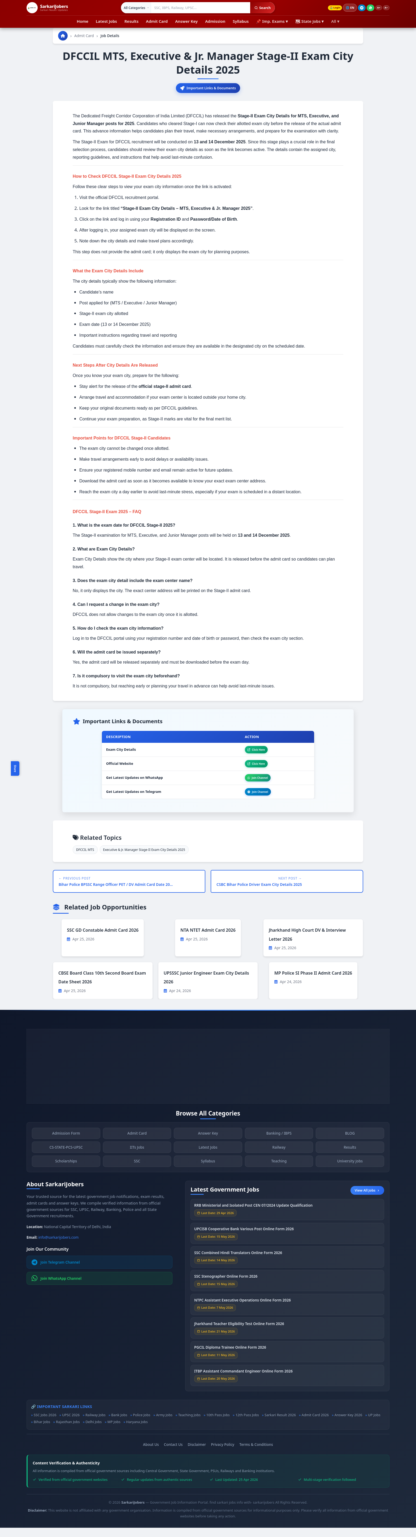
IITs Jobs (137, 1159)
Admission (215, 21)
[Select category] (133, 7)
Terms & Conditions (256, 1453)
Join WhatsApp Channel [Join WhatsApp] (57, 1287)
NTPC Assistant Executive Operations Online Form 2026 (242, 1312)
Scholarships (66, 1173)
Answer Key (186, 21)
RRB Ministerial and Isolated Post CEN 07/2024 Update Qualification (253, 1218)
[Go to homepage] (63, 36)
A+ (376, 8)
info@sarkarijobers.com (58, 1246)
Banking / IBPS (279, 1146)
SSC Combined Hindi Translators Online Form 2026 (238, 1265)
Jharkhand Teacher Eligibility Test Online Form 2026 (239, 1336)
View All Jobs (367, 1199)
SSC (137, 1173)
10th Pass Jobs (218, 1424)
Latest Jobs (106, 21)
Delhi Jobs (93, 1431)
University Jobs (350, 1173)
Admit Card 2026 (315, 1424)
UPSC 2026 (71, 1424)
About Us (151, 1453)
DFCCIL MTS (85, 859)
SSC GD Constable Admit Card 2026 (102, 939)
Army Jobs (164, 1424)
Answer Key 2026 (348, 1424)
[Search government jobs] (197, 7)
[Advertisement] (208, 1075)
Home (82, 21)
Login (329, 8)
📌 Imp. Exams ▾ (272, 21)
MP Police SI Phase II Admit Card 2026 (313, 982)
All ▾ (335, 21)
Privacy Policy (222, 1453)
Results (131, 21)
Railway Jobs (95, 1424)
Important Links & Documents (208, 88)
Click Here (250, 752)
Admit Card (157, 21)
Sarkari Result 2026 (280, 1424)
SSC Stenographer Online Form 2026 (225, 1289)
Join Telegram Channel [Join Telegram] (56, 1271)
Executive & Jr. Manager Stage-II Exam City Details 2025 (144, 859)
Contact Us (173, 1453)
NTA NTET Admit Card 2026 (208, 939)
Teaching (279, 1173)
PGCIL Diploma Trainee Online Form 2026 (230, 1360)
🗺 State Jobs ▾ (309, 21)
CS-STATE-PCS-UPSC (66, 1159)
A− (385, 8)
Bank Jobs (119, 1424)
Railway (279, 1159)
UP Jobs (374, 1424)
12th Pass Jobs (247, 1424)
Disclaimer (197, 1453)
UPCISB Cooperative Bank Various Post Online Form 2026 (244, 1241)
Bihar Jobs (42, 1431)
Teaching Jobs (189, 1424)
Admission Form (66, 1146)
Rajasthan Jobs (68, 1431)
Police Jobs (141, 1424)
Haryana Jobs (137, 1431)
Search (259, 7)
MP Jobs (113, 1431)
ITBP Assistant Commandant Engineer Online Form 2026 (243, 1383)
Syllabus (241, 21)
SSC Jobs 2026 (45, 1424)
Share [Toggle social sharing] (15, 768)
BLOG (350, 1146)
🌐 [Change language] (346, 7)
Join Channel (252, 784)
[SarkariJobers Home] (47, 7)
